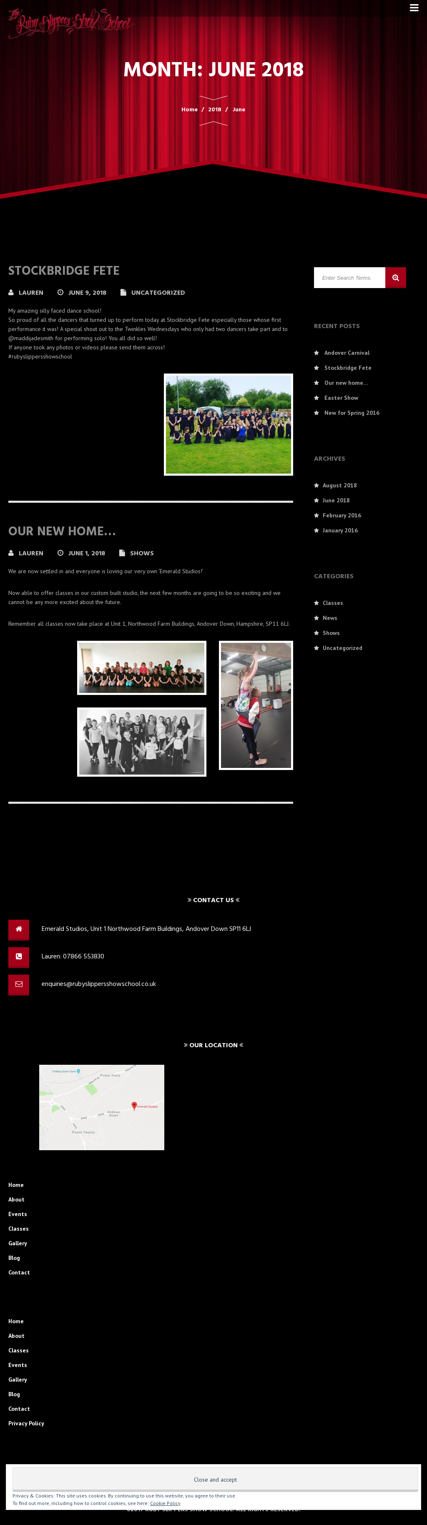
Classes (333, 603)
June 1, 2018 (87, 553)
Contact (19, 1272)
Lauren (32, 293)
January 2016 (340, 530)
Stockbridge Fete (64, 271)
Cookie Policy (165, 1503)
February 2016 (342, 515)
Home (16, 1185)
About (16, 1199)
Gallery (17, 1243)
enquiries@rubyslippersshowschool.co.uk (99, 984)
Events (17, 1214)
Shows (142, 553)
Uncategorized (158, 293)
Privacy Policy (26, 1423)
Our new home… (62, 532)
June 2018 (336, 500)
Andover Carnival (346, 352)
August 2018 (340, 485)
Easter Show (341, 397)
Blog (14, 1258)
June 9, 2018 (88, 293)
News (330, 618)
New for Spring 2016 (351, 412)
